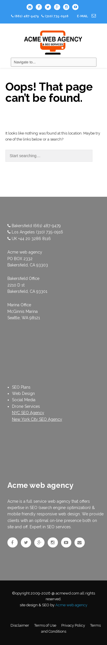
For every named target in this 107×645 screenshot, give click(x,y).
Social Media (23, 399)
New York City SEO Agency (37, 419)
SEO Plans (21, 387)
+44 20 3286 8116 (34, 238)
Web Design (23, 393)
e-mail (86, 16)
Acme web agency (71, 605)
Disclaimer (20, 625)
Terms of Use (45, 625)
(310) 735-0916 (49, 232)
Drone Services (26, 406)
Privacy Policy (73, 625)
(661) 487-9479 (27, 16)
